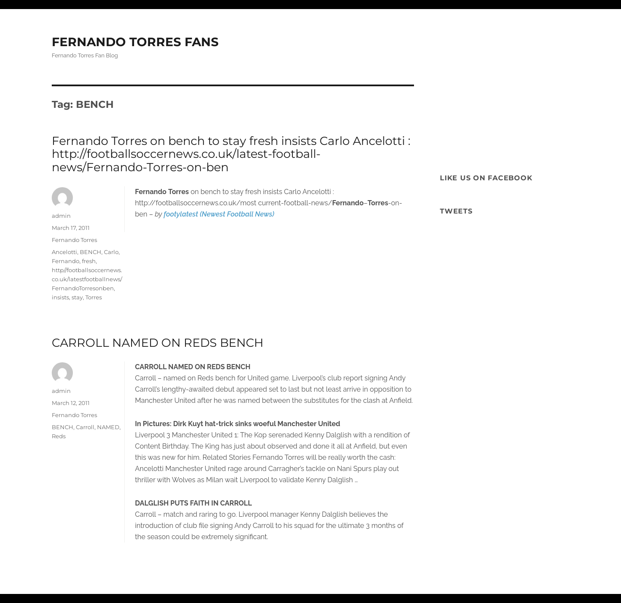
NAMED (108, 427)
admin (61, 215)
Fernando (65, 261)
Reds (59, 436)
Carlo (111, 251)
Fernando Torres (74, 239)
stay (77, 297)
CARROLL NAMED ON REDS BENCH (157, 343)
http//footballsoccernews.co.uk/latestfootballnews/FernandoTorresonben (87, 279)
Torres (93, 297)
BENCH (90, 251)
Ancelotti (64, 251)
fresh (89, 261)
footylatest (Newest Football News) (219, 214)
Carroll (85, 427)
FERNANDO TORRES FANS (135, 42)
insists (60, 297)
